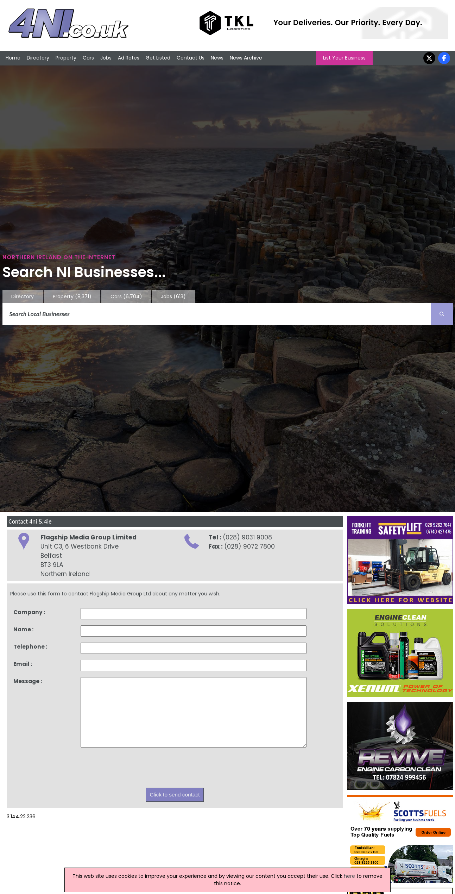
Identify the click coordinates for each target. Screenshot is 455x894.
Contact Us (190, 57)
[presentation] (134, 769)
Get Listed (158, 57)
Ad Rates (128, 57)
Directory (38, 57)
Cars (88, 57)
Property (66, 57)
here (349, 876)
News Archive (246, 57)
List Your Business (344, 57)
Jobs (106, 57)
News (217, 57)
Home (13, 57)
